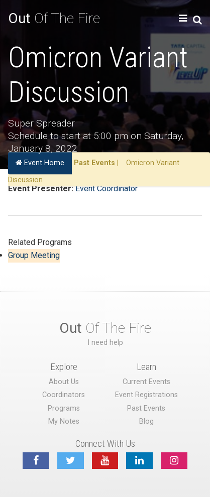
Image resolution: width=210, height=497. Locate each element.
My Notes (63, 421)
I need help (105, 342)
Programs (64, 408)
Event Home (40, 163)
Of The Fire (54, 18)
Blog (146, 421)
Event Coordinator (106, 188)
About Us (64, 382)
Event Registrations (146, 395)
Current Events (146, 382)
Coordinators (63, 395)
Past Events (94, 163)
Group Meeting (34, 255)
